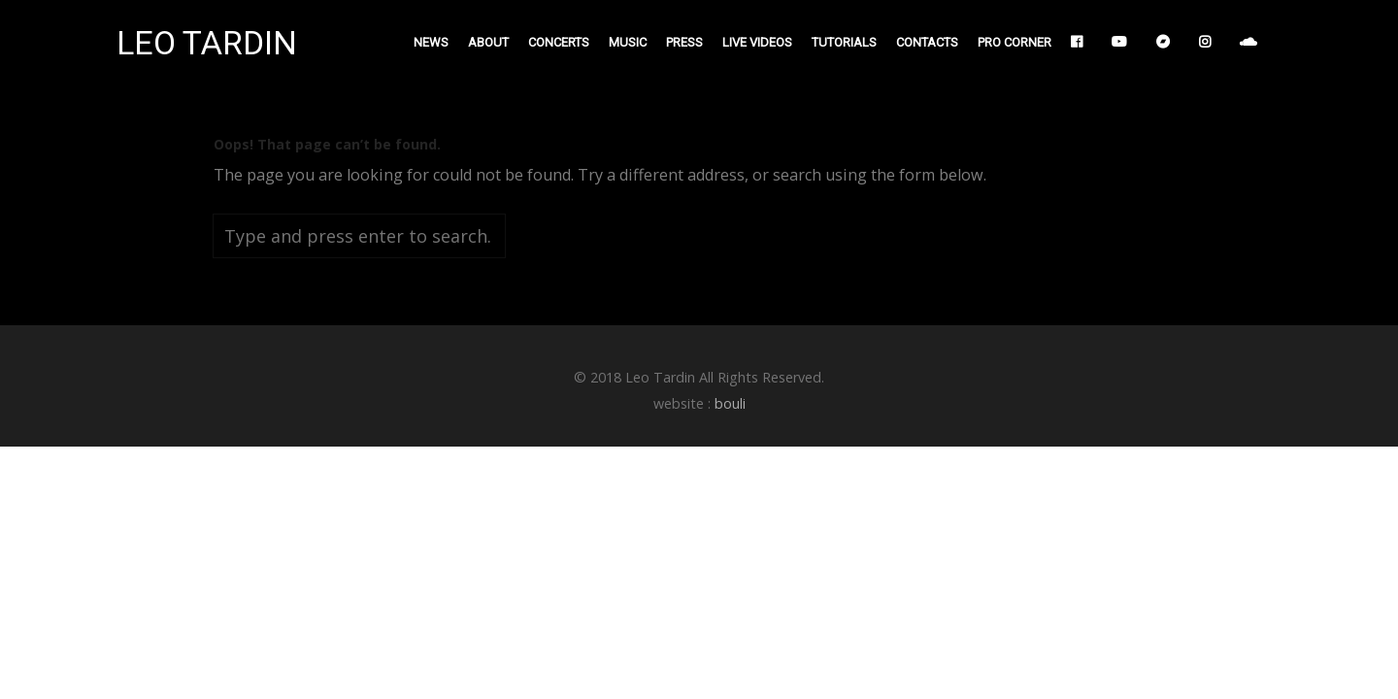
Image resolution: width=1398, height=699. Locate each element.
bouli (730, 403)
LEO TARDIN (206, 43)
